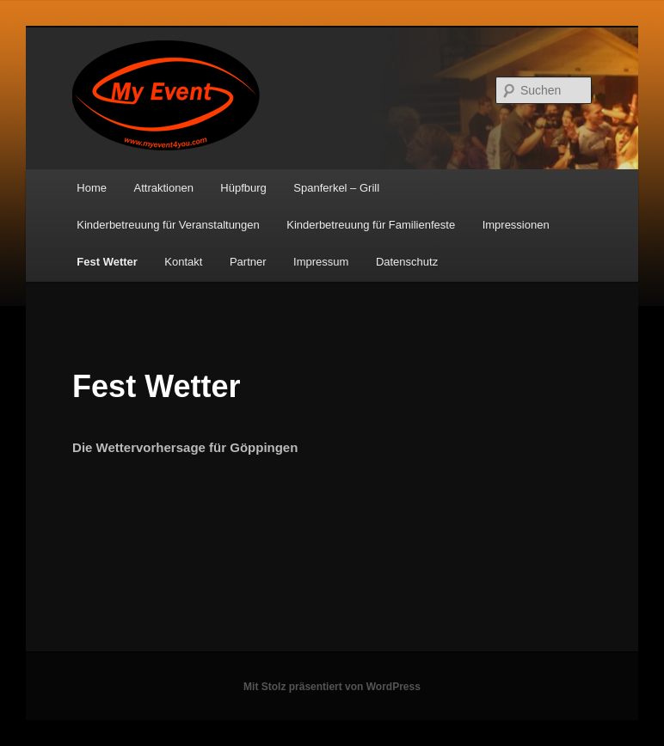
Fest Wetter (107, 261)
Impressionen (516, 224)
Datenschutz (407, 261)
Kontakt (183, 261)
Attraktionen (163, 187)
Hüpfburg (243, 187)
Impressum (320, 261)
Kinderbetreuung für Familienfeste (370, 224)
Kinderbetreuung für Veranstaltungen (168, 224)
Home (92, 187)
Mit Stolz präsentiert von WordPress (332, 687)
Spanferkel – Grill (336, 187)
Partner (248, 261)
